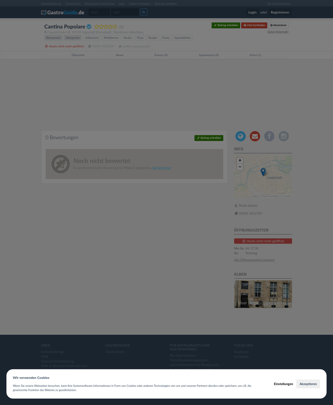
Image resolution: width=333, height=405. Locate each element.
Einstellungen (283, 384)
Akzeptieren (308, 384)
